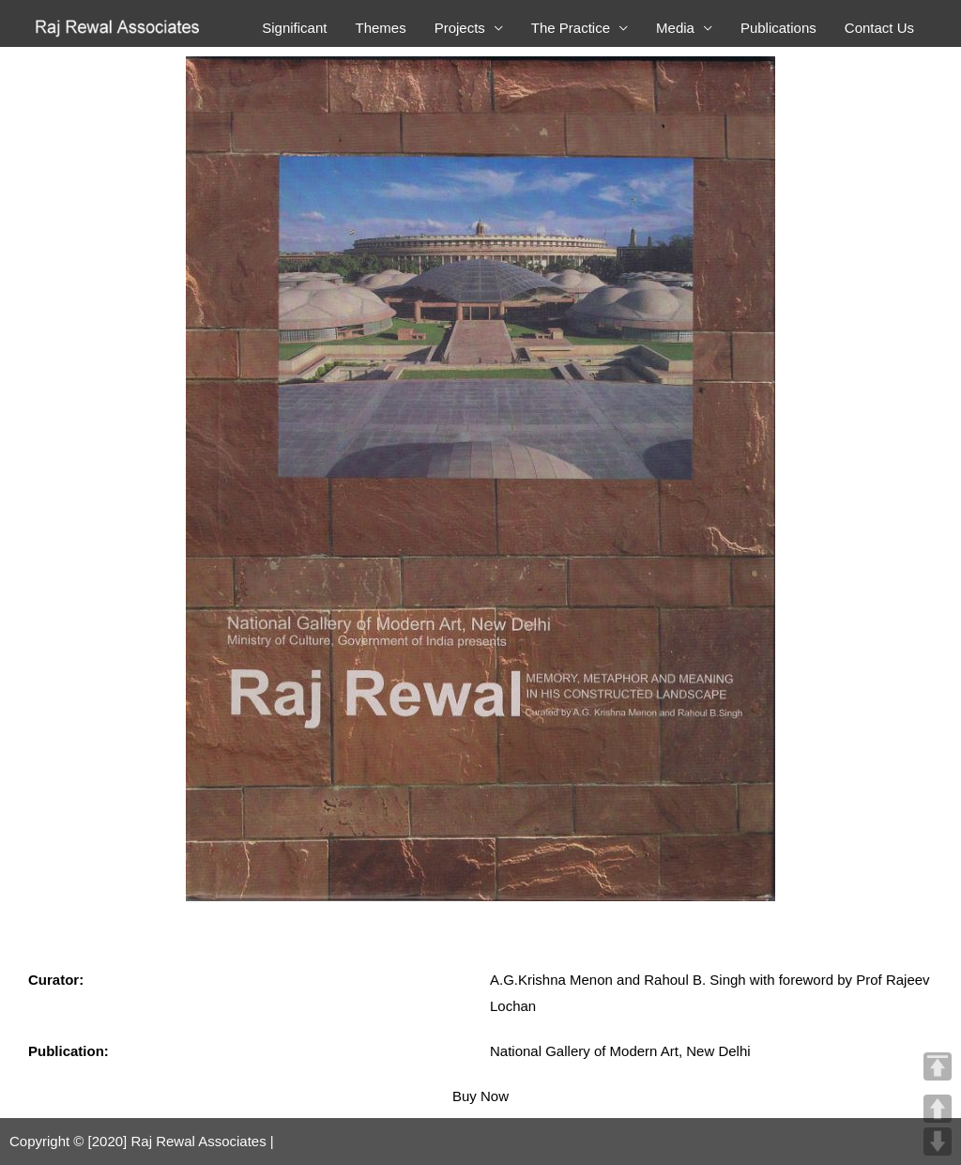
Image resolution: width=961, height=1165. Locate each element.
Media (675, 28)
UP (937, 1109)
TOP (937, 1066)
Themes (380, 28)
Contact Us (879, 28)
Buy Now (480, 1096)
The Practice (570, 28)
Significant (294, 28)
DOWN (937, 1141)
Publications (778, 28)
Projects (460, 28)
